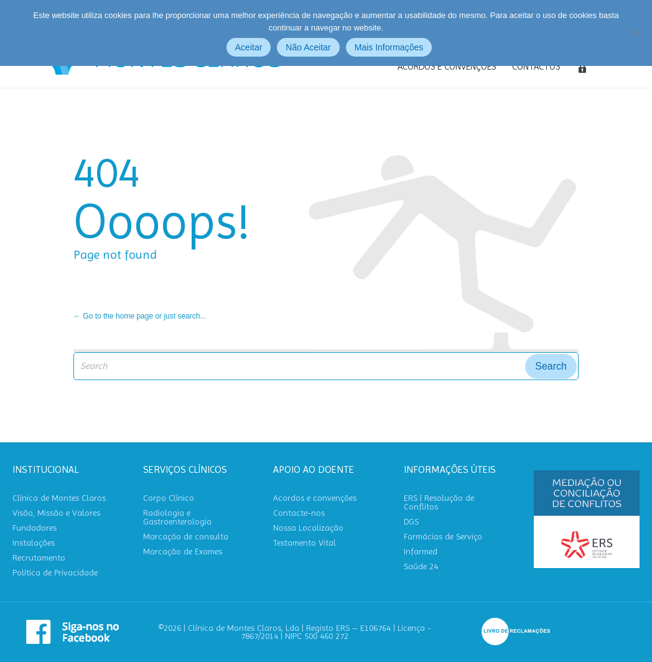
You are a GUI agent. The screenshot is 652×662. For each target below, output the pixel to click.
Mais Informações (389, 47)
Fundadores (34, 528)
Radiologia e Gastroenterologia (177, 517)
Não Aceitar (308, 47)
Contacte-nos (299, 513)
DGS (411, 521)
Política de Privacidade (55, 572)
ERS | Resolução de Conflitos (439, 502)
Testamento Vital (304, 543)
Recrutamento (38, 557)
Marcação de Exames (182, 551)
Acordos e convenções (314, 498)
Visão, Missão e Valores (56, 513)
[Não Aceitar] (636, 33)
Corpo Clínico (168, 498)
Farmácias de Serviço (443, 536)
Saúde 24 (421, 566)
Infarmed (420, 551)
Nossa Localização (308, 528)
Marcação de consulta (185, 536)
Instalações (33, 543)
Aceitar (249, 47)
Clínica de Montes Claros (59, 498)
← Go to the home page (113, 316)
